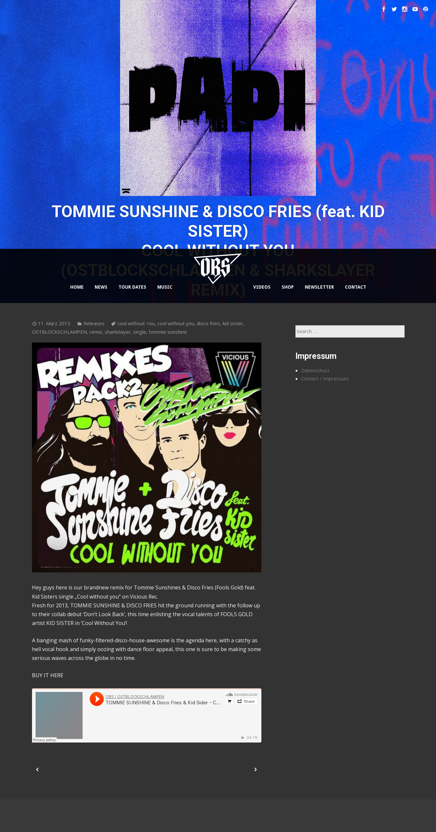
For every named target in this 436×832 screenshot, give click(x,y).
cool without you (175, 323)
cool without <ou (136, 323)
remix (95, 331)
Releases (94, 323)
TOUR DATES (132, 287)
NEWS (101, 287)
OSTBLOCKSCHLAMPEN (59, 331)
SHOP (288, 287)
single (139, 331)
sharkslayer (118, 331)
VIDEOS (262, 287)
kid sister (233, 323)
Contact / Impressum (325, 378)
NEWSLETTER (319, 287)
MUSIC (164, 287)
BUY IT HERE (47, 675)
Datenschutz (315, 370)
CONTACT (355, 287)
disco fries (208, 323)
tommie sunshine (168, 331)
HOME (77, 287)
